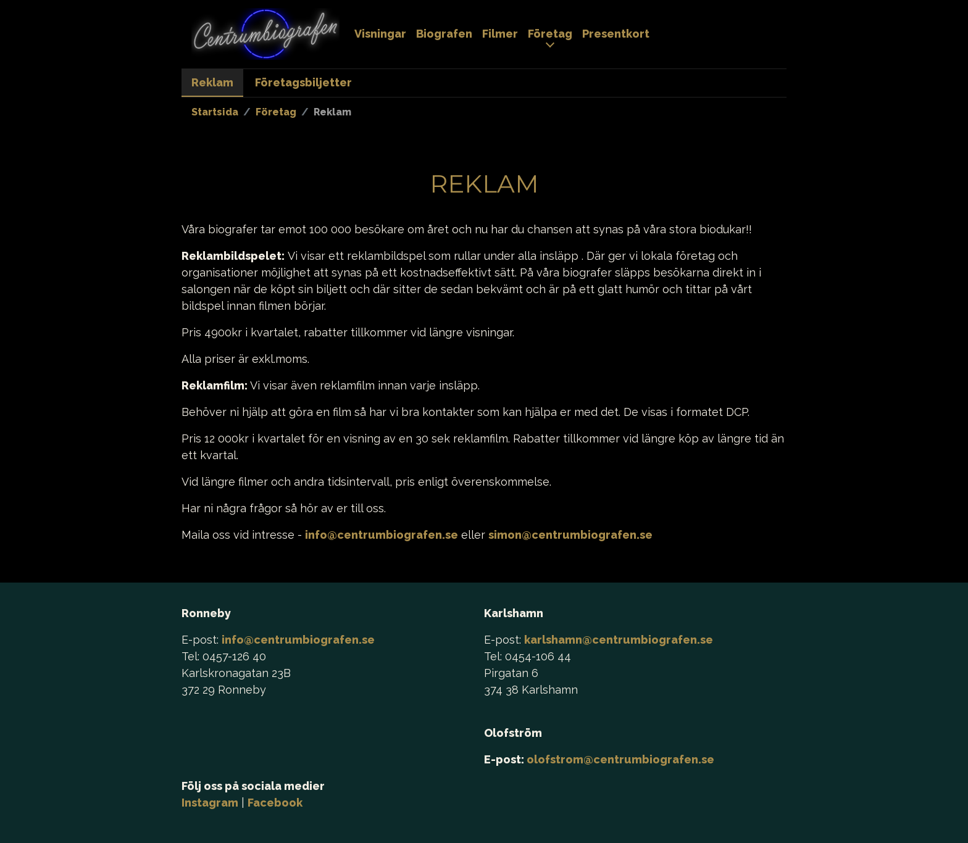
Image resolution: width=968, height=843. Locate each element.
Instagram (210, 802)
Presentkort (615, 33)
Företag (550, 33)
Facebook (275, 802)
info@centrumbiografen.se (381, 534)
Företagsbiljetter (303, 82)
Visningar (380, 33)
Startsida (214, 112)
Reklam (212, 82)
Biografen (444, 33)
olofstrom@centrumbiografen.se (620, 759)
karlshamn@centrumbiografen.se (618, 639)
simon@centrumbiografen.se (570, 534)
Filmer (500, 33)
